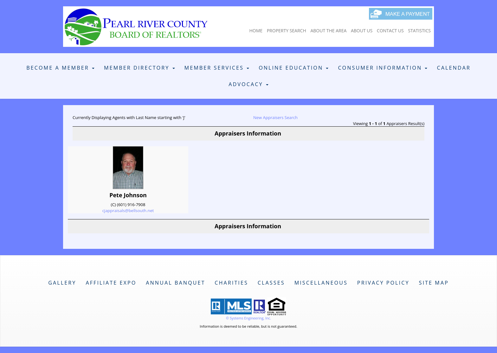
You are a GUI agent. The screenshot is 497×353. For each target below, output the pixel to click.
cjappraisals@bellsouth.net (128, 210)
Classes (271, 282)
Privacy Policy (383, 282)
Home (255, 31)
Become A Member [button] (60, 67)
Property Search (286, 31)
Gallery (62, 282)
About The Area (328, 31)
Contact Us (390, 31)
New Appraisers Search (275, 117)
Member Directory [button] (139, 67)
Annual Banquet (175, 282)
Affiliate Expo (111, 282)
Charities (231, 282)
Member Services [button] (216, 67)
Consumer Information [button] (382, 67)
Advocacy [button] (248, 84)
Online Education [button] (293, 67)
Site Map (434, 282)
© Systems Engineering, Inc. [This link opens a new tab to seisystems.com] (248, 318)
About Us (361, 31)
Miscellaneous (321, 282)
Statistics (419, 31)
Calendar (453, 67)
